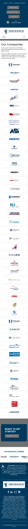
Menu (4, 37)
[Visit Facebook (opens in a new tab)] (8, 492)
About (11, 3)
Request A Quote (13, 12)
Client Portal (13, 7)
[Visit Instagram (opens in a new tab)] (19, 492)
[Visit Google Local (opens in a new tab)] (15, 492)
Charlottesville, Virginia (13, 497)
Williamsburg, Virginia (14, 496)
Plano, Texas (12, 499)
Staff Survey (14, 16)
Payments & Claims (19, 3)
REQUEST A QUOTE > (12, 436)
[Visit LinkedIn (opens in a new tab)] (11, 492)
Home (5, 3)
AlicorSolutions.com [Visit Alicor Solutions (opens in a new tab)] (9, 525)
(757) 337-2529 (16, 23)
